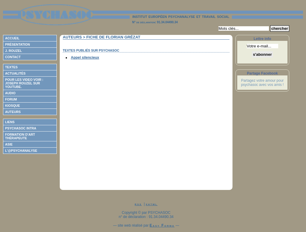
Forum (11, 99)
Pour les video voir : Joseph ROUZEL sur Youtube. (24, 83)
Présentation (17, 44)
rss (138, 204)
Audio (10, 93)
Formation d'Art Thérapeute (20, 136)
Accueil (12, 38)
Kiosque (12, 105)
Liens (10, 122)
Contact (13, 57)
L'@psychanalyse (21, 150)
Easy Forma (162, 225)
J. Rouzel (13, 50)
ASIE (9, 144)
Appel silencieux (85, 57)
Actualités (15, 73)
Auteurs (13, 112)
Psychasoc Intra (20, 128)
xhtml (152, 204)
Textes (11, 67)
